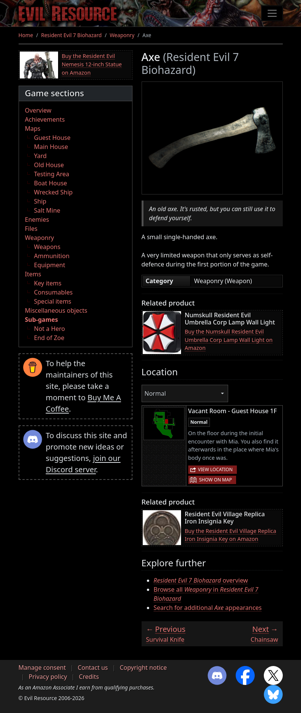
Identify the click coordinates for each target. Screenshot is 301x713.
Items (33, 274)
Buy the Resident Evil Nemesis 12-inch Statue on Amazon (92, 64)
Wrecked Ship (53, 192)
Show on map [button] (215, 479)
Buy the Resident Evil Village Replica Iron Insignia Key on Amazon (230, 535)
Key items (47, 283)
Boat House (50, 183)
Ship (40, 201)
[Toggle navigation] (272, 13)
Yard (40, 156)
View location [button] (215, 469)
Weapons (47, 247)
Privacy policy (48, 676)
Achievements (45, 119)
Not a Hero (49, 328)
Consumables (53, 292)
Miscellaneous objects (56, 310)
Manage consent (42, 667)
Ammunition (52, 256)
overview (201, 580)
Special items (52, 301)
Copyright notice (143, 667)
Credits (89, 676)
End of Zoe (49, 338)
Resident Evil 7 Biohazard (71, 35)
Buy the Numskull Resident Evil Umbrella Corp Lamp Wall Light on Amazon (229, 339)
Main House (51, 147)
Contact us (93, 667)
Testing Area (51, 174)
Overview (38, 110)
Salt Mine (47, 210)
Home (26, 35)
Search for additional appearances (208, 607)
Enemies (37, 219)
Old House (49, 165)
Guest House (52, 137)
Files (31, 228)
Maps (33, 128)
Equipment (49, 265)
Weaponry (122, 35)
